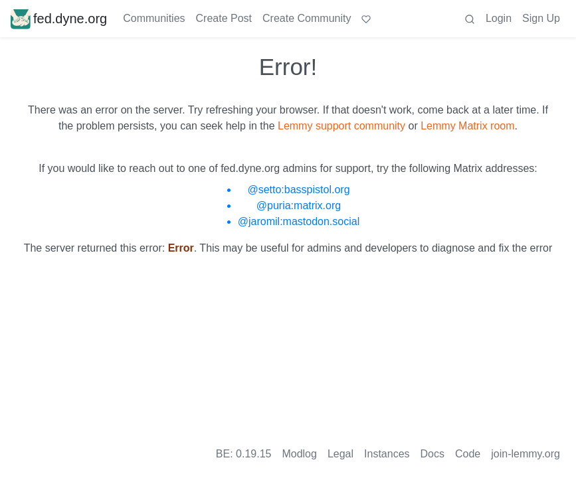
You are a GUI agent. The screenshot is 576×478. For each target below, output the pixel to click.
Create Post (224, 18)
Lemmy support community (341, 125)
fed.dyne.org (59, 18)
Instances (386, 453)
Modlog (299, 453)
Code (467, 453)
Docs (432, 453)
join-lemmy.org (525, 453)
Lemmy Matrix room (467, 125)
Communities (154, 18)
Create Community (306, 18)
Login (499, 18)
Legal (340, 453)
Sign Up (541, 18)
